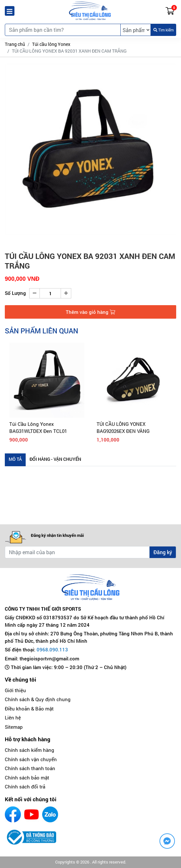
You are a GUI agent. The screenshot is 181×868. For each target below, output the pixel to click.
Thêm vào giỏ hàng (90, 312)
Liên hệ (13, 717)
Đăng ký (162, 552)
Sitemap (14, 727)
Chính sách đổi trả (25, 786)
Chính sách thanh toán (30, 768)
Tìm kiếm (163, 29)
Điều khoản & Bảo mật (29, 708)
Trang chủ (15, 44)
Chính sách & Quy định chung (38, 699)
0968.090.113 (52, 649)
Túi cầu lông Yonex (51, 44)
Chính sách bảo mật (27, 777)
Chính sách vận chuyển (31, 759)
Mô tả (15, 459)
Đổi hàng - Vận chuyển (55, 459)
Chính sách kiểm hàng (29, 750)
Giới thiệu (15, 690)
